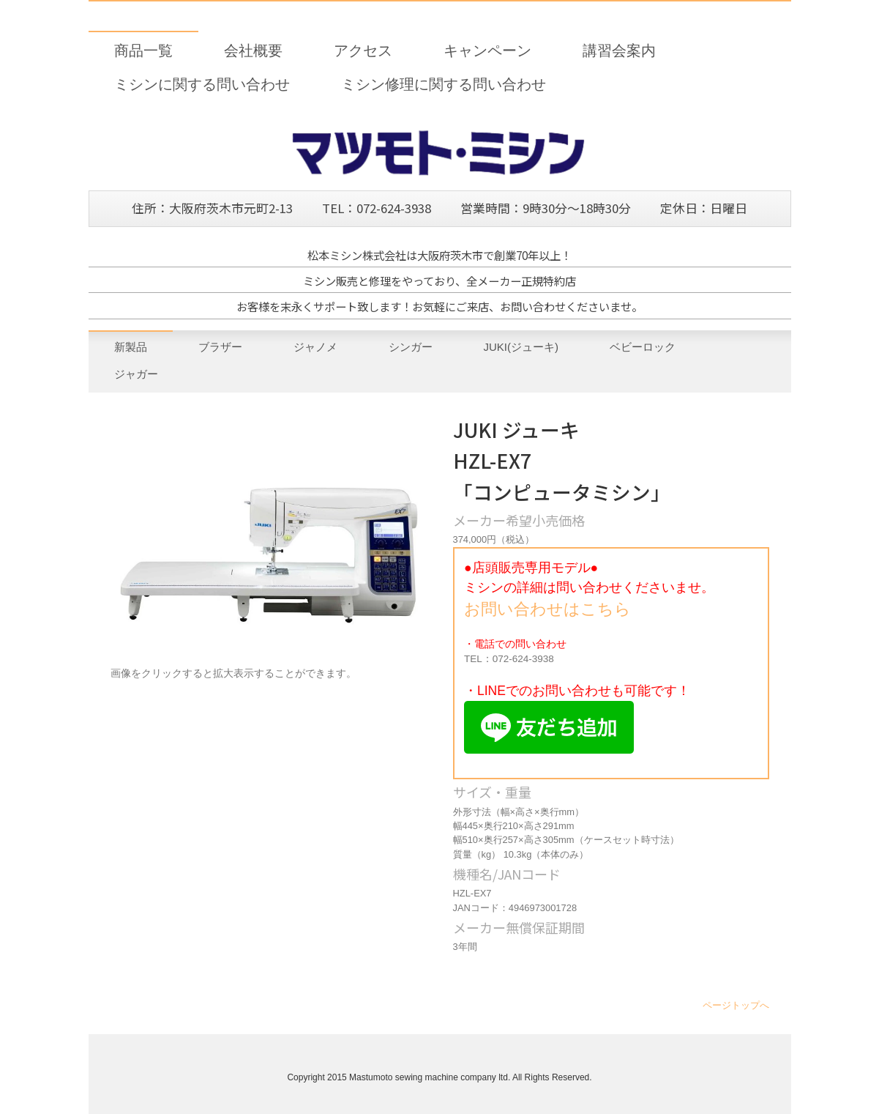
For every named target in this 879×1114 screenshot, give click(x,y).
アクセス (363, 50)
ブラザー (220, 347)
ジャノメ (315, 347)
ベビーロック (643, 347)
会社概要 (253, 50)
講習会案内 (619, 50)
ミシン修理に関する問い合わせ (443, 84)
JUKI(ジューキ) (521, 347)
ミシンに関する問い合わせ (202, 84)
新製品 (130, 347)
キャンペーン (487, 50)
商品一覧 (143, 50)
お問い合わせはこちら (547, 609)
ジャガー (136, 374)
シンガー (411, 347)
